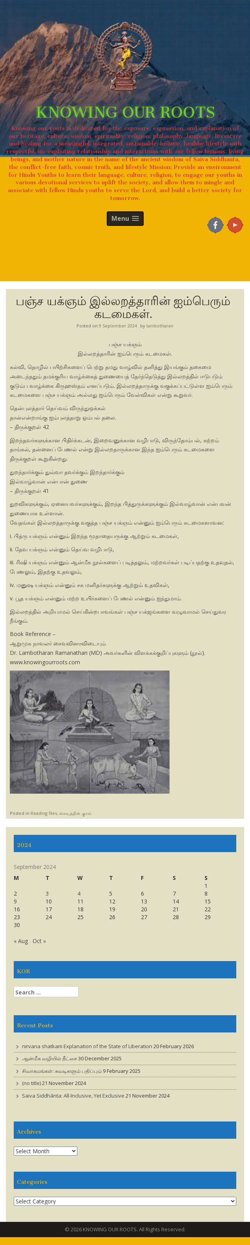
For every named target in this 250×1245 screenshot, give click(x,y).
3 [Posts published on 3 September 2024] (47, 893)
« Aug (21, 941)
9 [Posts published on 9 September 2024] (15, 901)
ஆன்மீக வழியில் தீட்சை (49, 1058)
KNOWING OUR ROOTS (125, 108)
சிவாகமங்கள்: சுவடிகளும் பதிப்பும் (62, 1070)
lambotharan (159, 326)
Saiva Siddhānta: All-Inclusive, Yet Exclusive (73, 1095)
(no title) (31, 1083)
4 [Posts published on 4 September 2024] (78, 893)
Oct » (39, 941)
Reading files (44, 813)
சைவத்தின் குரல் (75, 813)
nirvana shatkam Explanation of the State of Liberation (87, 1046)
